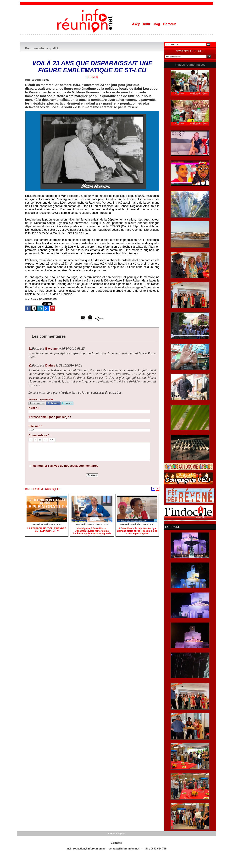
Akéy (136, 24)
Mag (157, 24)
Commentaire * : (39, 435)
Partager (99, 318)
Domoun (169, 24)
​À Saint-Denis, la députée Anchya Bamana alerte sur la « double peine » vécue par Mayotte (137, 531)
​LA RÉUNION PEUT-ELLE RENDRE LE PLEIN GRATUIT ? (47, 529)
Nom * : (33, 407)
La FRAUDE (172, 526)
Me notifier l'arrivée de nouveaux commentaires (65, 465)
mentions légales (116, 833)
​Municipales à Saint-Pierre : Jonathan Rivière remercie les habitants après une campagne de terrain (92, 531)
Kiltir (147, 24)
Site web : (35, 426)
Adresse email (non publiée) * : (49, 417)
